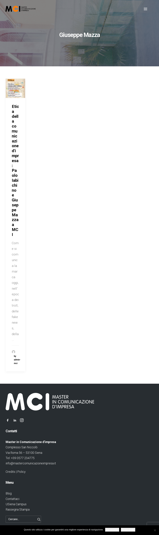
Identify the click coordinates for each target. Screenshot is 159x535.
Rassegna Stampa (18, 509)
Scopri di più (128, 529)
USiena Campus (16, 504)
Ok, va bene (112, 529)
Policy (21, 471)
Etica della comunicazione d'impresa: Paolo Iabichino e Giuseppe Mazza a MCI (15, 170)
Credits (10, 471)
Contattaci (12, 499)
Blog (9, 493)
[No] (154, 530)
